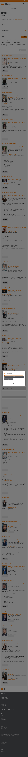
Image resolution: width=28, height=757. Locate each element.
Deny (14, 376)
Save (8, 379)
